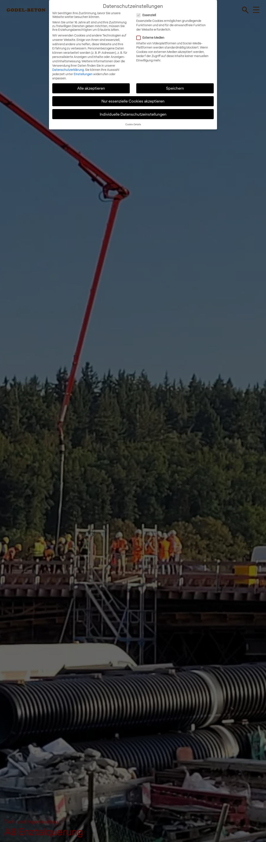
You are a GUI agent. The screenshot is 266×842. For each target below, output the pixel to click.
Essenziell (164, 13)
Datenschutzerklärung (68, 67)
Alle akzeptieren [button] (91, 86)
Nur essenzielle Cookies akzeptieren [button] (133, 99)
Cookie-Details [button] (133, 122)
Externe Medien (168, 35)
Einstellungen (83, 72)
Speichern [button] (175, 86)
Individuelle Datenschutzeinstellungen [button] (133, 112)
